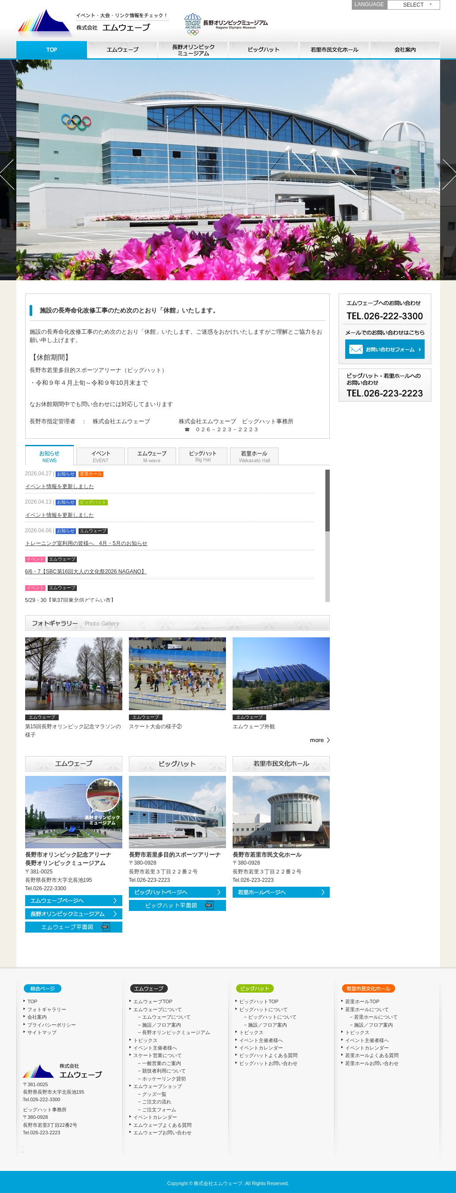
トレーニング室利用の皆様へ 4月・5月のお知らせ (86, 543)
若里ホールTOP (362, 1001)
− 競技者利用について (161, 1070)
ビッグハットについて (263, 50)
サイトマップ (42, 1032)
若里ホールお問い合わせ (372, 1063)
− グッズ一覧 (152, 1094)
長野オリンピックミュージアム (193, 50)
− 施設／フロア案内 (159, 1024)
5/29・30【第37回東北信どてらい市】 (70, 600)
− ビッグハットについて (270, 1017)
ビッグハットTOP (258, 1001)
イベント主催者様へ (155, 1047)
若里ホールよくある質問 (372, 1055)
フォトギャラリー (46, 1009)
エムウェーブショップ (157, 1086)
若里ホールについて (334, 50)
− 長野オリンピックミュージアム (174, 1032)
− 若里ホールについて (373, 1017)
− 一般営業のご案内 (159, 1063)
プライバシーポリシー (51, 1024)
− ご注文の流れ (154, 1101)
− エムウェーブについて (164, 1017)
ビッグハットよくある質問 (268, 1055)
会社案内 (37, 1017)
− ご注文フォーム (157, 1109)
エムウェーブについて (122, 50)
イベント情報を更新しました (59, 486)
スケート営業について (157, 1055)
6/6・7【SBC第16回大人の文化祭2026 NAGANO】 (86, 571)
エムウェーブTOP (152, 1001)
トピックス (145, 1040)
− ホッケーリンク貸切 (161, 1078)
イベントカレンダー (155, 1117)
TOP (51, 50)
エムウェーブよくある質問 (162, 1125)
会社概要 (404, 50)
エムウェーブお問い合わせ (162, 1132)
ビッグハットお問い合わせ (268, 1063)
